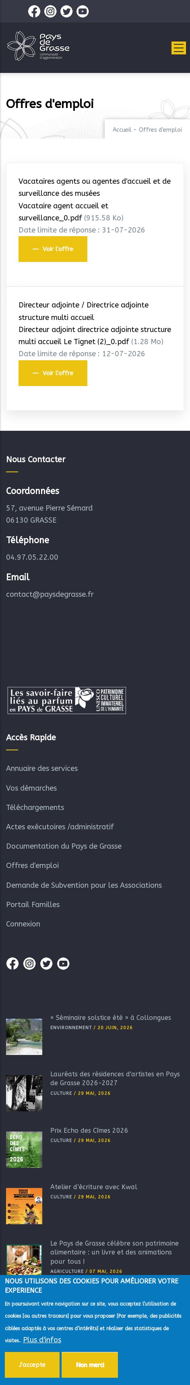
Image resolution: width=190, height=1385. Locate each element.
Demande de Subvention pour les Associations (84, 885)
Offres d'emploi (32, 865)
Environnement (71, 1027)
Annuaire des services (42, 768)
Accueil (122, 130)
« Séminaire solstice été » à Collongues (110, 1018)
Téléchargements (35, 807)
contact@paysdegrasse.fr (50, 594)
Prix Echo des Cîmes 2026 (89, 1130)
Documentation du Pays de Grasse (64, 846)
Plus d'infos (42, 1340)
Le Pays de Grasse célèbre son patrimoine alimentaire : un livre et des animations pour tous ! (114, 1252)
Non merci (90, 1365)
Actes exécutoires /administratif (60, 826)
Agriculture (67, 1271)
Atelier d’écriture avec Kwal (93, 1187)
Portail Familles (33, 904)
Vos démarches (31, 788)
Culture (61, 1093)
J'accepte (32, 1365)
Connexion (23, 924)
